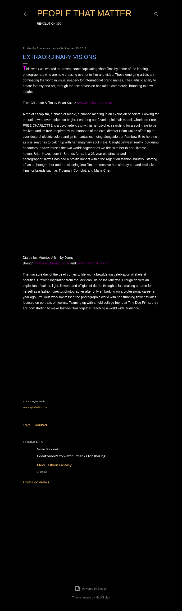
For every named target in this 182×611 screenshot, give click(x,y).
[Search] (156, 13)
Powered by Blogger (91, 589)
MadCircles (103, 597)
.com (44, 407)
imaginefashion (35, 407)
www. (25, 407)
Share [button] (26, 425)
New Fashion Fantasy (54, 465)
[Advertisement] (91, 529)
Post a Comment (36, 482)
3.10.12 (42, 471)
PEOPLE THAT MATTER (84, 13)
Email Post (40, 425)
